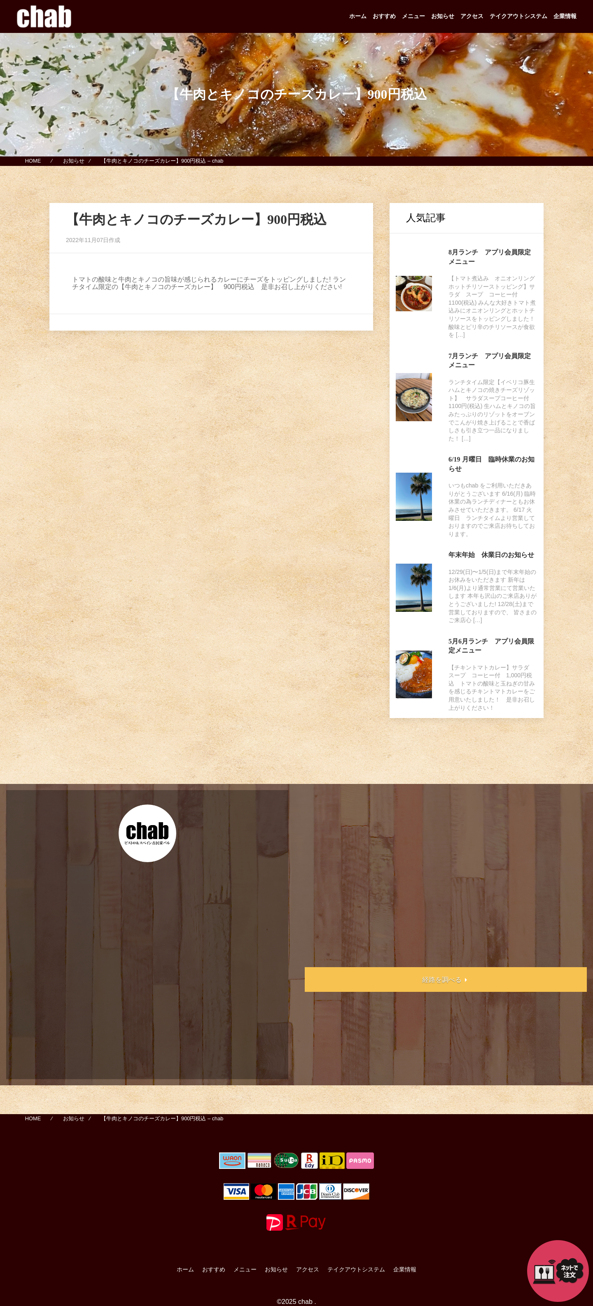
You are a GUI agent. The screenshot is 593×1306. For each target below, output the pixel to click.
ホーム (358, 16)
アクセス (471, 16)
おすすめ (384, 16)
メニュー (413, 16)
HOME (33, 161)
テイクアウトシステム (518, 16)
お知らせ (442, 16)
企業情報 (565, 16)
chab (305, 1301)
